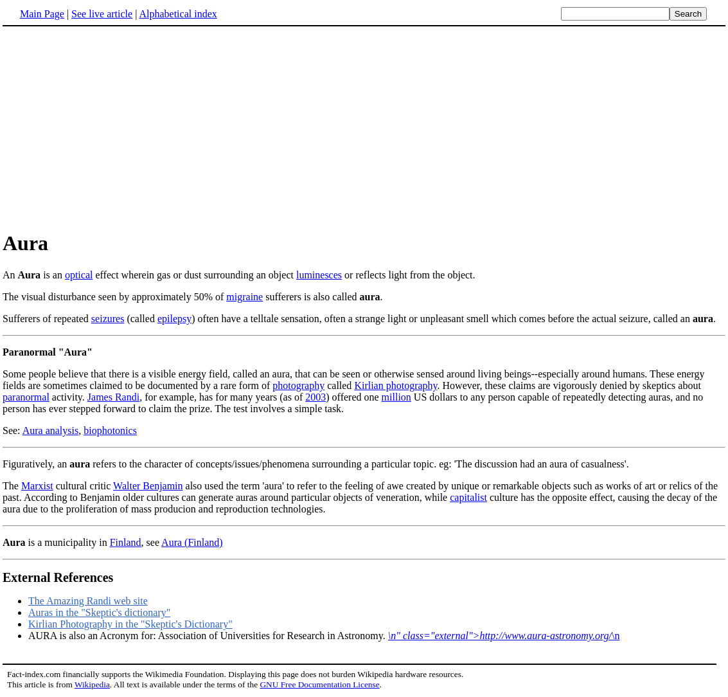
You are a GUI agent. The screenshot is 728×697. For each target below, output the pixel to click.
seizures (108, 318)
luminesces (319, 274)
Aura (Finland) (192, 542)
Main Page (42, 13)
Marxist (37, 485)
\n (615, 635)
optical (79, 274)
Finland (125, 542)
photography (298, 385)
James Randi (113, 397)
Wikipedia (92, 684)
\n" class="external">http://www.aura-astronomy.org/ (500, 635)
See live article (101, 13)
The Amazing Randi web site (88, 600)
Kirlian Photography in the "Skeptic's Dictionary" (130, 624)
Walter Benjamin (147, 485)
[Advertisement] (110, 128)
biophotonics (110, 430)
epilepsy (174, 318)
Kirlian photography (395, 385)
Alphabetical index (178, 13)
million (396, 397)
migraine (244, 296)
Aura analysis (50, 430)
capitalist (468, 497)
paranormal (26, 397)
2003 (315, 397)
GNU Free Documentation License (319, 684)
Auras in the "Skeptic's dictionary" (99, 612)
